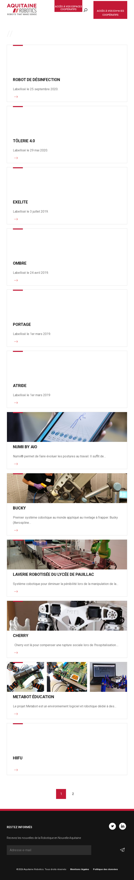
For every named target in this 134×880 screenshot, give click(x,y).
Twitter (112, 826)
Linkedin (122, 826)
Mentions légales (79, 869)
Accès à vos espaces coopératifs (68, 8)
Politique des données (105, 869)
